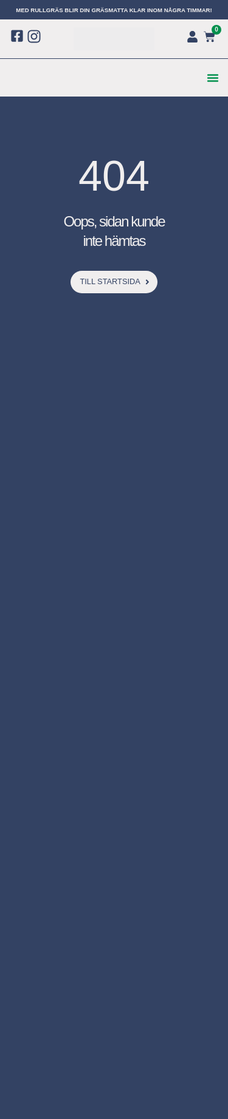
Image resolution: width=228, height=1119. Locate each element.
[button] (213, 78)
